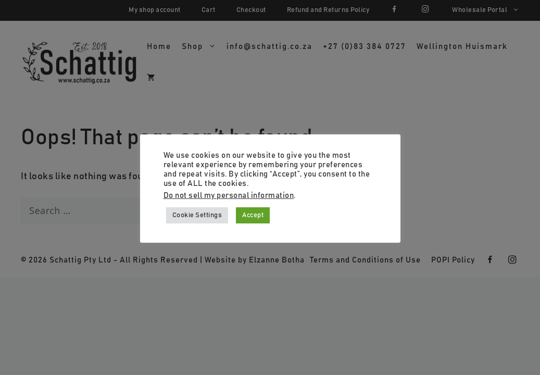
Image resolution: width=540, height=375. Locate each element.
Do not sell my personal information (229, 195)
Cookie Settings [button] (197, 215)
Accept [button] (252, 215)
